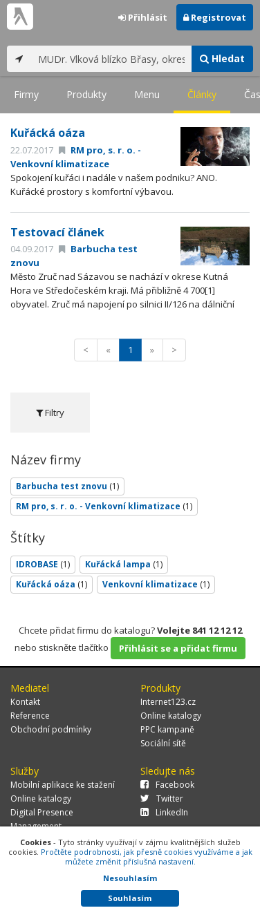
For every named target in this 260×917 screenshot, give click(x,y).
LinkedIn (164, 812)
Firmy (26, 94)
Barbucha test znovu (67, 486)
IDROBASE (43, 564)
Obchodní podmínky (50, 729)
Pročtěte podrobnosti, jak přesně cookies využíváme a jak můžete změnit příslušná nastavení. (146, 857)
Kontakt (25, 702)
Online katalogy (170, 715)
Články (201, 94)
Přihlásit (142, 17)
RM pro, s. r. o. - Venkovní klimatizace (104, 506)
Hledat (222, 58)
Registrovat (214, 17)
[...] (111, 59)
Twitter (161, 798)
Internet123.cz (168, 702)
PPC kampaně (167, 729)
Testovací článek (57, 232)
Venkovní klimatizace (156, 584)
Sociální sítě (163, 743)
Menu (147, 94)
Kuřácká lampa (123, 564)
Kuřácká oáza (47, 132)
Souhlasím (129, 898)
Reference (30, 715)
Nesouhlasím (130, 878)
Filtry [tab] (50, 412)
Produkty (86, 94)
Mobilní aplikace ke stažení (62, 785)
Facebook (167, 785)
